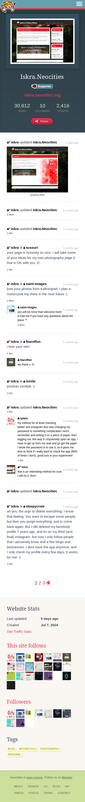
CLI (46, 786)
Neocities (16, 777)
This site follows (26, 646)
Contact (64, 793)
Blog (56, 786)
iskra (13, 142)
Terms (48, 793)
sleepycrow (33, 506)
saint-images (34, 284)
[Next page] (48, 582)
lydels (23, 418)
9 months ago (70, 506)
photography (49, 748)
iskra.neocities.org (42, 95)
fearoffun (32, 341)
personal (14, 754)
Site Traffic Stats (19, 631)
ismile (29, 381)
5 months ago (70, 229)
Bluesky (67, 777)
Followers (19, 702)
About (18, 786)
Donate (33, 786)
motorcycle (27, 748)
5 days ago (72, 142)
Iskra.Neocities (45, 142)
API (67, 786)
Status (34, 793)
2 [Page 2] (40, 582)
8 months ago (70, 491)
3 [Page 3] (43, 582)
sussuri (30, 247)
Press (19, 793)
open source (35, 777)
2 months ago (70, 210)
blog (11, 748)
